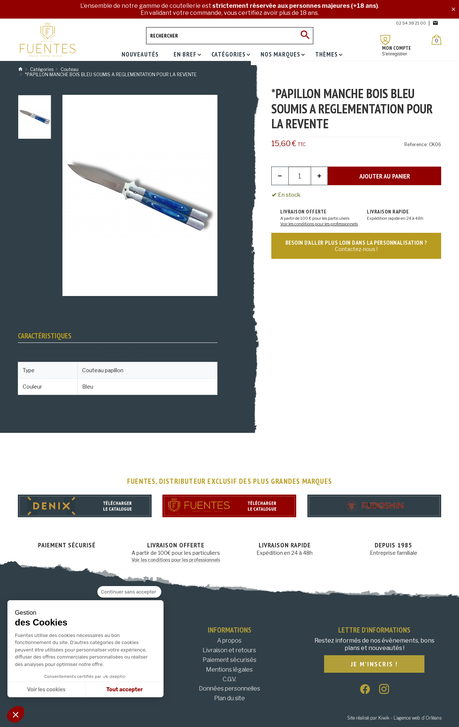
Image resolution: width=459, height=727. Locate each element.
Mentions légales (229, 669)
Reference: (416, 144)
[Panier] (436, 40)
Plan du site (229, 698)
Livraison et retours (229, 650)
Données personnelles (229, 688)
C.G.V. (229, 679)
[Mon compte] (385, 40)
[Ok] (305, 36)
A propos (229, 640)
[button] (16, 714)
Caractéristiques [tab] (44, 336)
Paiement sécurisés (229, 659)
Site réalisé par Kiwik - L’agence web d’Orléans (394, 718)
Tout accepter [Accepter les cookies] (124, 689)
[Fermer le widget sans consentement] (129, 592)
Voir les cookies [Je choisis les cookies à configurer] (46, 689)
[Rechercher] (229, 35)
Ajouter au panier (384, 176)
